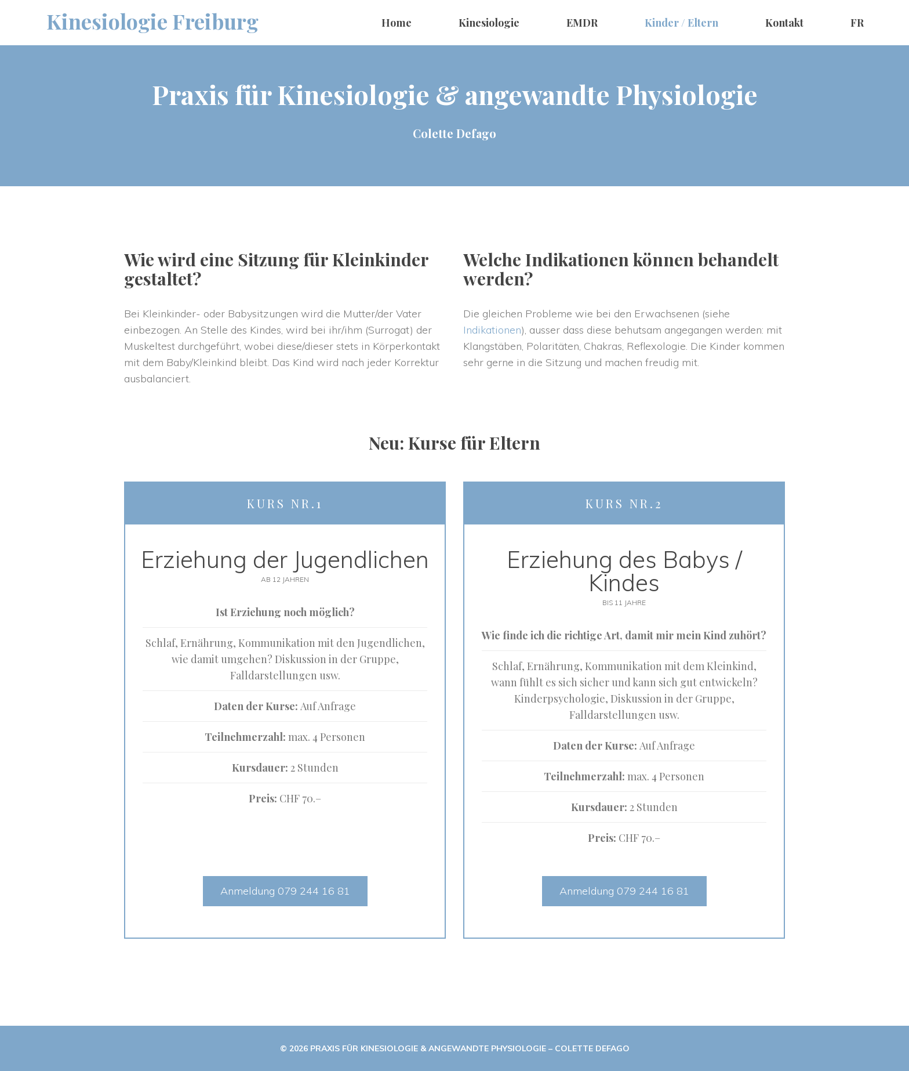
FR (857, 23)
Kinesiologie (489, 23)
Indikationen (492, 330)
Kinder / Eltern (681, 23)
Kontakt (784, 23)
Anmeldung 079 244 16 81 (285, 891)
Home (396, 23)
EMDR (582, 23)
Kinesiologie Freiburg (152, 21)
